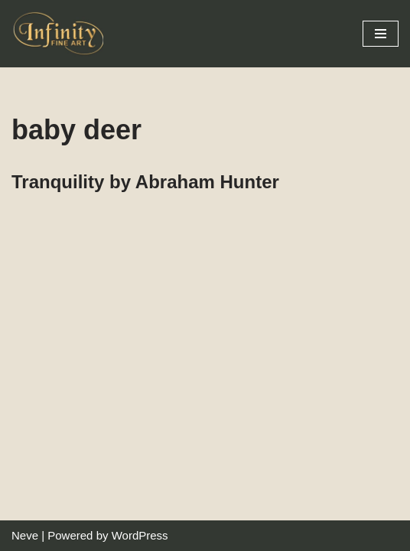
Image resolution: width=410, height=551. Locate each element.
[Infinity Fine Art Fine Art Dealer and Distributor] (61, 34)
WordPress (140, 535)
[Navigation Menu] (381, 34)
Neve (24, 535)
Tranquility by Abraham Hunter (145, 181)
